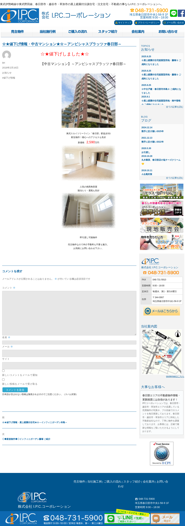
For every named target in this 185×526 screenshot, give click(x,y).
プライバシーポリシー (147, 22)
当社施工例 (94, 481)
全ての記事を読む (174, 107)
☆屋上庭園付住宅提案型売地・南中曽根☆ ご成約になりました (160, 100)
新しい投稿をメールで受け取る (20, 383)
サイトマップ (123, 22)
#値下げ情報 (8, 77)
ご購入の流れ (112, 481)
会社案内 (148, 481)
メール (7, 346)
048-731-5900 (145, 498)
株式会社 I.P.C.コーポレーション (44, 506)
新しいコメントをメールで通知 (20, 374)
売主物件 (79, 481)
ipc (3, 62)
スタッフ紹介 (132, 481)
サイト (6, 358)
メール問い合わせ (174, 22)
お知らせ (7, 72)
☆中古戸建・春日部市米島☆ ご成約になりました (161, 89)
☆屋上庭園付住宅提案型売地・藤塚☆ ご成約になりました (161, 60)
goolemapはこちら (175, 376)
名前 (6, 337)
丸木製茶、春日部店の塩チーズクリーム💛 (160, 160)
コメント (9, 287)
